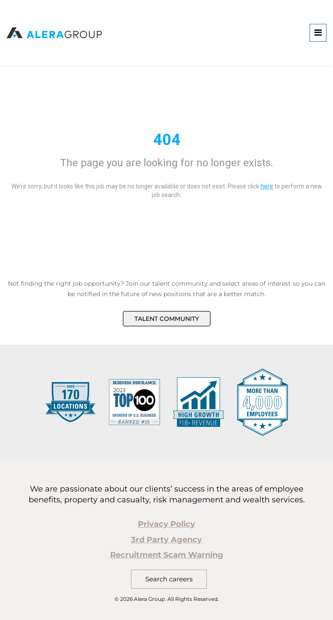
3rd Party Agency (166, 539)
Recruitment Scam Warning (166, 555)
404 (166, 140)
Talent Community (166, 319)
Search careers (169, 579)
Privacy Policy (166, 524)
